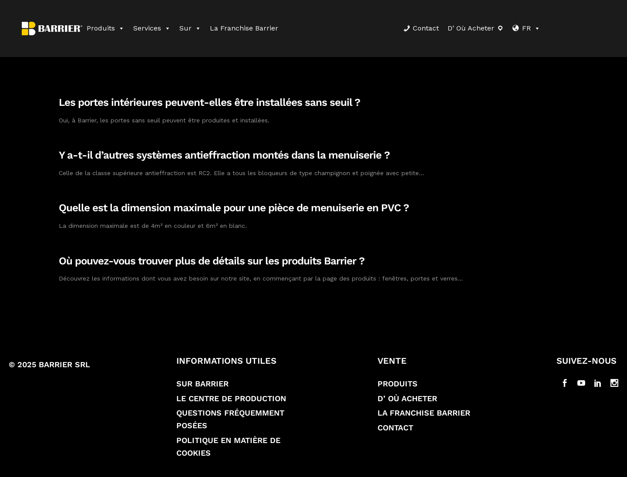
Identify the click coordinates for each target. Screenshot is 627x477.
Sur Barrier (202, 383)
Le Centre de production (231, 398)
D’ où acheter (471, 28)
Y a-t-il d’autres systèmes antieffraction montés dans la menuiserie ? (224, 155)
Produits (106, 28)
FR (531, 28)
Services (152, 28)
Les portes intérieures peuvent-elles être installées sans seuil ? (209, 102)
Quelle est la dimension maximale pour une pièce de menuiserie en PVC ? (234, 208)
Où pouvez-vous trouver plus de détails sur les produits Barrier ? (211, 261)
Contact (426, 28)
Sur (190, 28)
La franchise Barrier (244, 28)
